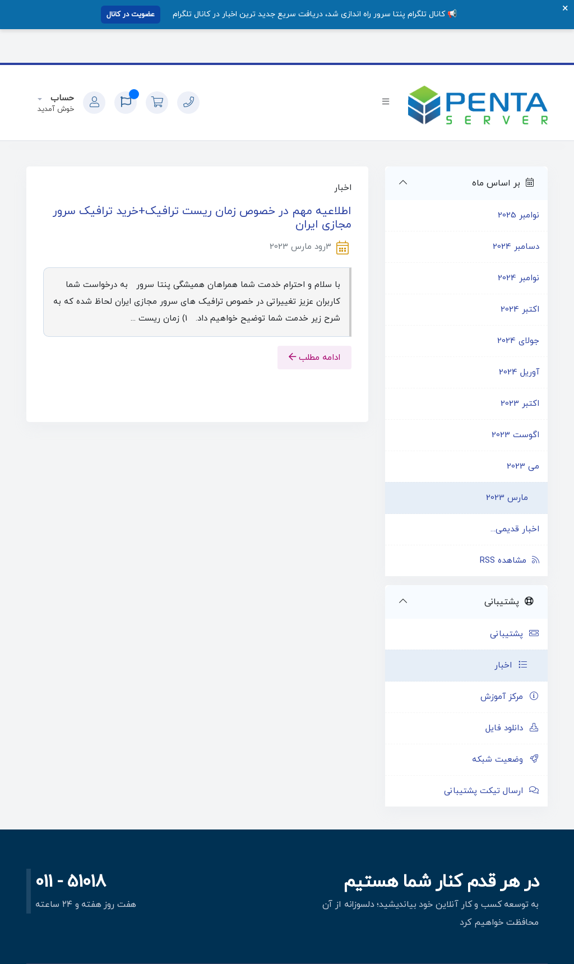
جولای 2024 (518, 341)
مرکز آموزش (509, 697)
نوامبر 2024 (518, 278)
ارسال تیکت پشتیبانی (491, 791)
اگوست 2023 (515, 435)
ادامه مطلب (314, 357)
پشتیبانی (514, 634)
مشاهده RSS (509, 561)
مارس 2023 (507, 498)
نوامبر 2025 (518, 215)
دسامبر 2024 (516, 247)
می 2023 (523, 466)
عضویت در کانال (131, 15)
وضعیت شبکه (505, 760)
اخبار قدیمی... (514, 529)
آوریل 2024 (519, 372)
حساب (61, 98)
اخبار (511, 665)
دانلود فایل (512, 728)
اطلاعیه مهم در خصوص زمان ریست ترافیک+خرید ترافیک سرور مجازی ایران (202, 218)
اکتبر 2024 (520, 310)
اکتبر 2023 (520, 404)
